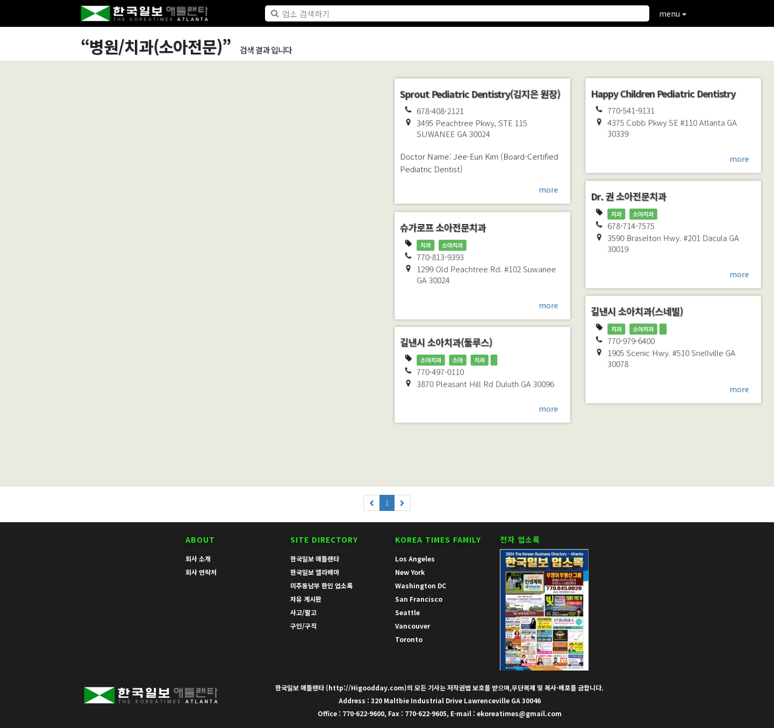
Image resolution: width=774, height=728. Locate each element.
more (168, 456)
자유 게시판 (305, 598)
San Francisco (418, 598)
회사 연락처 (201, 571)
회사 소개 (198, 558)
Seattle (407, 612)
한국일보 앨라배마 (314, 571)
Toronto (408, 639)
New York (410, 571)
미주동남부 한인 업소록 (321, 585)
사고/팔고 (303, 612)
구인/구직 (303, 625)
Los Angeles (415, 558)
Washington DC (420, 585)
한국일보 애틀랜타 (314, 558)
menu (672, 13)
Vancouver (412, 625)
